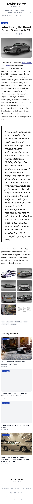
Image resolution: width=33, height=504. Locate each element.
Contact (12, 497)
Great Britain (18, 321)
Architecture (8, 10)
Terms (21, 497)
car (3, 321)
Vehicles (23, 15)
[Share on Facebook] (19, 34)
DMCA (25, 497)
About (7, 497)
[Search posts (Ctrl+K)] (30, 13)
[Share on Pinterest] (21, 34)
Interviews (18, 13)
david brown (10, 321)
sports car (13, 324)
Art (16, 10)
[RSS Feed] (22, 492)
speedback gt (5, 324)
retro (25, 321)
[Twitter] (18, 492)
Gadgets (9, 13)
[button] (16, 48)
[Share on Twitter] (17, 34)
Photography (7, 15)
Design (22, 10)
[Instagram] (11, 492)
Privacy (17, 497)
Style (16, 15)
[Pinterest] (15, 492)
